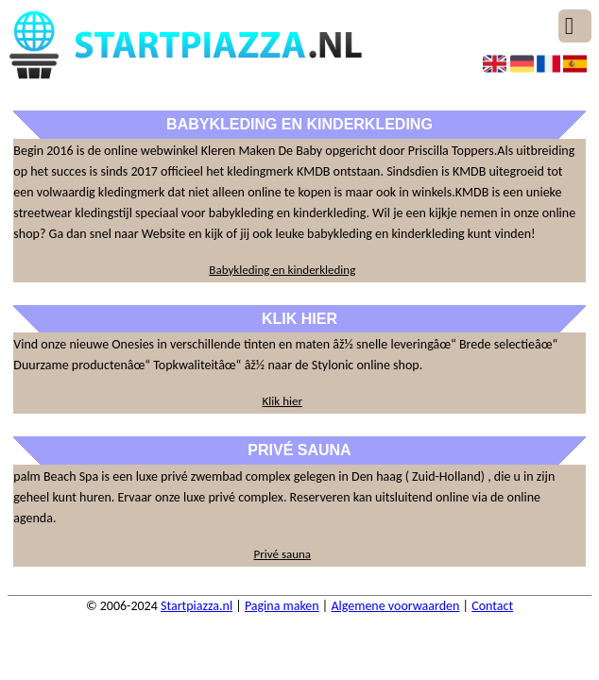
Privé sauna (283, 554)
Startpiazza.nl (196, 606)
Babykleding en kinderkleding (282, 270)
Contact (492, 606)
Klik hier (282, 401)
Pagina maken (282, 606)
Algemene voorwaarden (395, 606)
